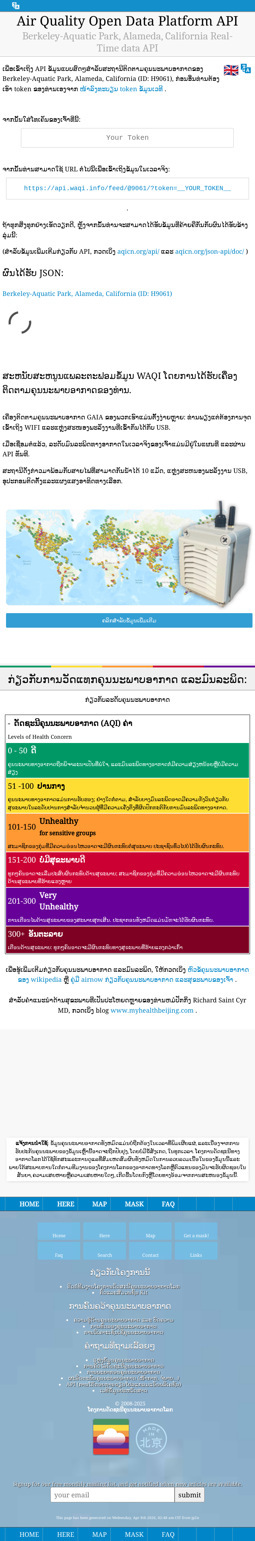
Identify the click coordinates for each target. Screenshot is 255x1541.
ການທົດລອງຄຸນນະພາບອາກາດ (123, 1326)
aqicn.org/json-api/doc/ (209, 251)
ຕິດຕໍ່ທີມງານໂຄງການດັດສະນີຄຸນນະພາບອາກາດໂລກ (123, 1286)
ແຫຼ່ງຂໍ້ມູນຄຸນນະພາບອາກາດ (123, 1359)
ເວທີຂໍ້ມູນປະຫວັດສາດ (124, 1390)
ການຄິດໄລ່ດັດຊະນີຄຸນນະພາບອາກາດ (124, 1365)
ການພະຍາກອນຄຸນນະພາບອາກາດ (123, 1371)
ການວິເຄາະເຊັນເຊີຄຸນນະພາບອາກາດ (123, 1332)
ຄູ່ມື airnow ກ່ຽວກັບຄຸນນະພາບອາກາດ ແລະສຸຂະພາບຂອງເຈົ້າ (152, 979)
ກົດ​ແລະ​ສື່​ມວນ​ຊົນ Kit (124, 1292)
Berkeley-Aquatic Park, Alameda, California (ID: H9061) (87, 293)
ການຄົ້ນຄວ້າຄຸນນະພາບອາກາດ (120, 1306)
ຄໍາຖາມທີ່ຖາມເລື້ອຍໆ (119, 1345)
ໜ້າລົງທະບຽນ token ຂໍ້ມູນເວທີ (121, 88)
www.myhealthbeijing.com (152, 1010)
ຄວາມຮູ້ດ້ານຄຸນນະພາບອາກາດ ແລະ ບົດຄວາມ (124, 1319)
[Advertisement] (127, 1084)
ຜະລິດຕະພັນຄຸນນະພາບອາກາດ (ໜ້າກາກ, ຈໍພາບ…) (123, 1377)
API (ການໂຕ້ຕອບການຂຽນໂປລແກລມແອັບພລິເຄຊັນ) (123, 1384)
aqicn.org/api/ (138, 251)
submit (189, 1494)
